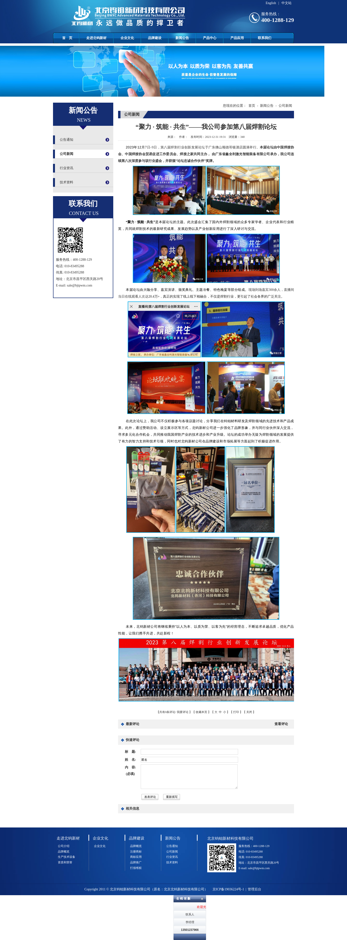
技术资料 (66, 182)
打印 (236, 712)
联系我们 (264, 38)
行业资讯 (66, 168)
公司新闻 (66, 154)
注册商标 (136, 851)
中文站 (286, 3)
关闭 (249, 712)
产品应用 (237, 38)
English (271, 3)
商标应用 (136, 857)
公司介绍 (63, 846)
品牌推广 (136, 862)
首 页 (67, 38)
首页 (251, 105)
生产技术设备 (66, 857)
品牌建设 (154, 38)
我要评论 (182, 712)
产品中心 (209, 38)
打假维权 (136, 868)
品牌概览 (63, 851)
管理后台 (254, 889)
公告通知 (66, 139)
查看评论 (281, 724)
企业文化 (127, 38)
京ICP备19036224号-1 (228, 889)
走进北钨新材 (96, 38)
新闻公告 (182, 38)
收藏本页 (201, 712)
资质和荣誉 (65, 862)
